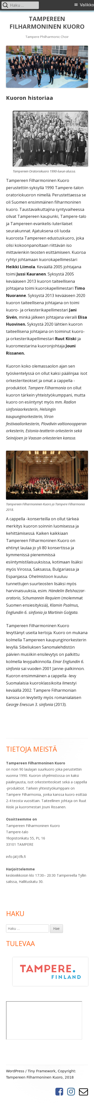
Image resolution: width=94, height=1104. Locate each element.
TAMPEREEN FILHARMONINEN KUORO (47, 22)
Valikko (87, 4)
